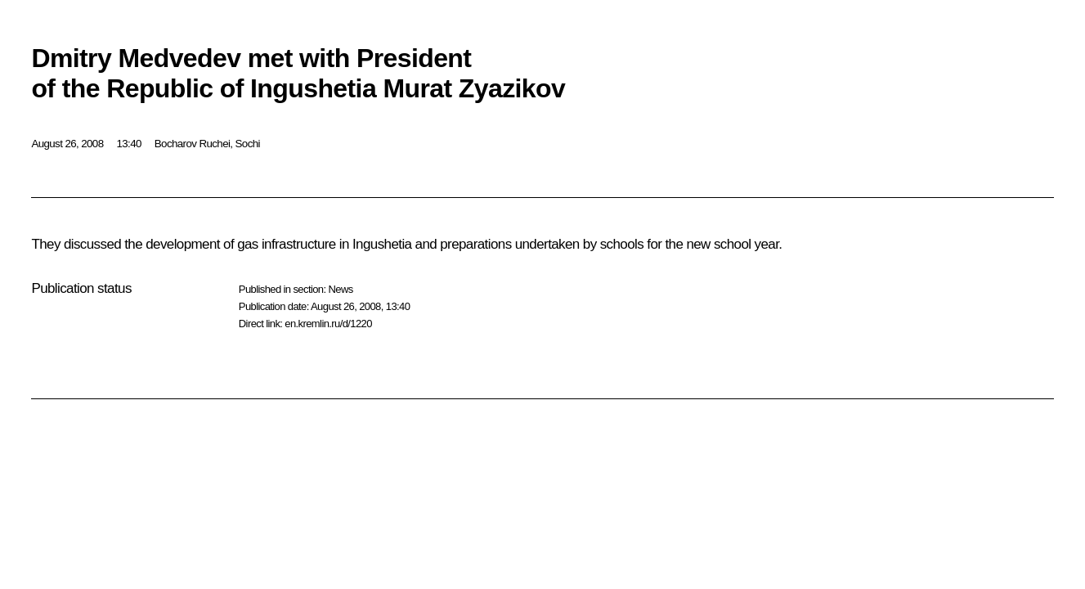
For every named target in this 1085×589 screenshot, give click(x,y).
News (340, 289)
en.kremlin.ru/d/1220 (328, 323)
